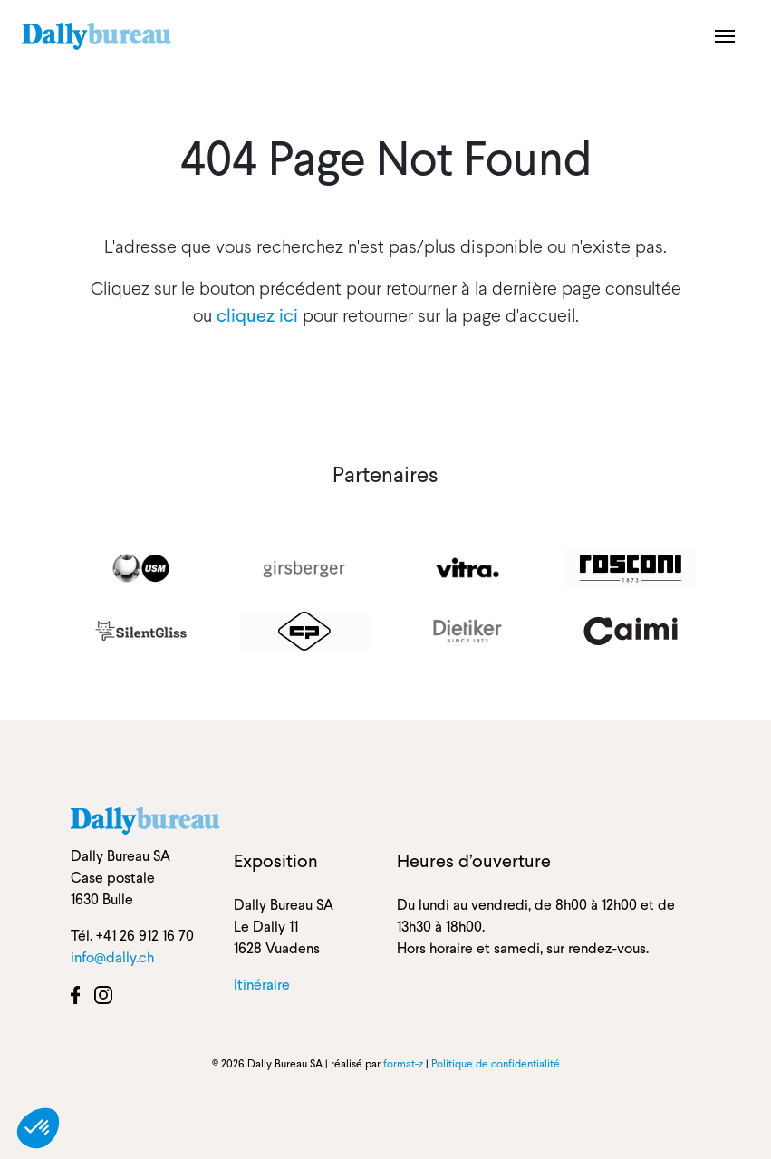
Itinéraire (262, 984)
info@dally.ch (112, 957)
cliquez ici (257, 315)
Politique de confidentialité (495, 1064)
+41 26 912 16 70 (145, 935)
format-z (403, 1064)
